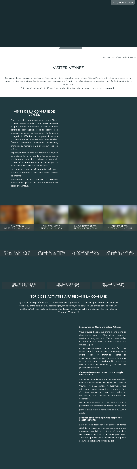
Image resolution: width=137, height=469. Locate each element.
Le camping (8, 48)
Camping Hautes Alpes (112, 53)
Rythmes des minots (36, 49)
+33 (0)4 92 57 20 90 (123, 2)
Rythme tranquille (86, 49)
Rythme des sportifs (100, 49)
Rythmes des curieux (51, 49)
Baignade (22, 48)
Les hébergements (115, 49)
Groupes (129, 48)
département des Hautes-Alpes (41, 116)
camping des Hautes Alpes (37, 74)
